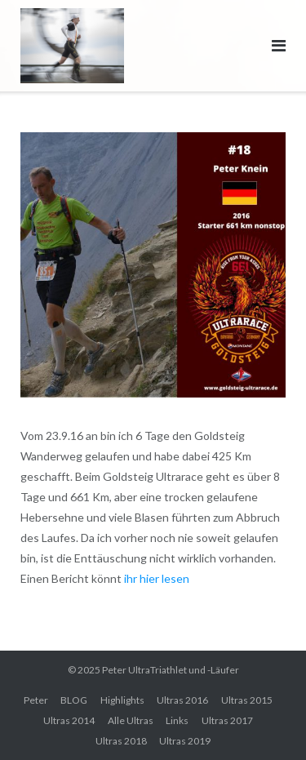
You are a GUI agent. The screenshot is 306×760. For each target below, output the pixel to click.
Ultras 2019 (185, 741)
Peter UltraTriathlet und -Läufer (170, 670)
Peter (36, 700)
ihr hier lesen (156, 578)
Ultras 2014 (69, 720)
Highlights (122, 700)
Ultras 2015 (247, 700)
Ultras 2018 (121, 741)
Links (177, 720)
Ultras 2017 (227, 720)
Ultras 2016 (182, 700)
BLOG (73, 700)
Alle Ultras (130, 720)
